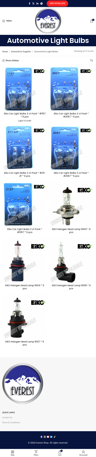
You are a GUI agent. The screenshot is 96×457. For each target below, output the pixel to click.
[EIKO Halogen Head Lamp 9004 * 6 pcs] (24, 260)
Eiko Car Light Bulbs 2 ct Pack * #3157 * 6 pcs (24, 231)
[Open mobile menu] (7, 21)
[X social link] (33, 3)
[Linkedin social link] (38, 3)
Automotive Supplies (21, 51)
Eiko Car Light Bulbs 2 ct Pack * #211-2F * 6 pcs (25, 174)
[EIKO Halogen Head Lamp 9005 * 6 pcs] (71, 260)
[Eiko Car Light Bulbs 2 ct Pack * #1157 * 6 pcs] (24, 88)
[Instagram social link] (44, 437)
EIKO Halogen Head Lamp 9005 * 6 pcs (71, 287)
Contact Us (7, 417)
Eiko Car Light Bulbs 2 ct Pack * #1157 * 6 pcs (25, 115)
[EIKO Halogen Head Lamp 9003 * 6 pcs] (71, 203)
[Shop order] (91, 60)
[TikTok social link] (54, 437)
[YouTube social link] (48, 437)
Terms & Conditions (11, 422)
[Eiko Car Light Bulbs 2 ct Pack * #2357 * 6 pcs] (71, 147)
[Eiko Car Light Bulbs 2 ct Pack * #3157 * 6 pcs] (24, 203)
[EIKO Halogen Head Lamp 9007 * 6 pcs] (24, 316)
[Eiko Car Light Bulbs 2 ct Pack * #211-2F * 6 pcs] (24, 147)
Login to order (24, 120)
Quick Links (8, 412)
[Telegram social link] (42, 3)
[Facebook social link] (29, 3)
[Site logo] (48, 20)
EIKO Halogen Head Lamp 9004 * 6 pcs (24, 287)
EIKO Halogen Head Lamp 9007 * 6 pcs (24, 343)
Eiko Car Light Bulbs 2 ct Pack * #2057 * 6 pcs (71, 115)
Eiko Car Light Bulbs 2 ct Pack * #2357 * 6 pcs (71, 174)
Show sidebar (12, 60)
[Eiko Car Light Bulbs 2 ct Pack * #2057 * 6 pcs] (71, 88)
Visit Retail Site (57, 3)
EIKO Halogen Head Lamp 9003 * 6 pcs (71, 231)
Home (5, 51)
